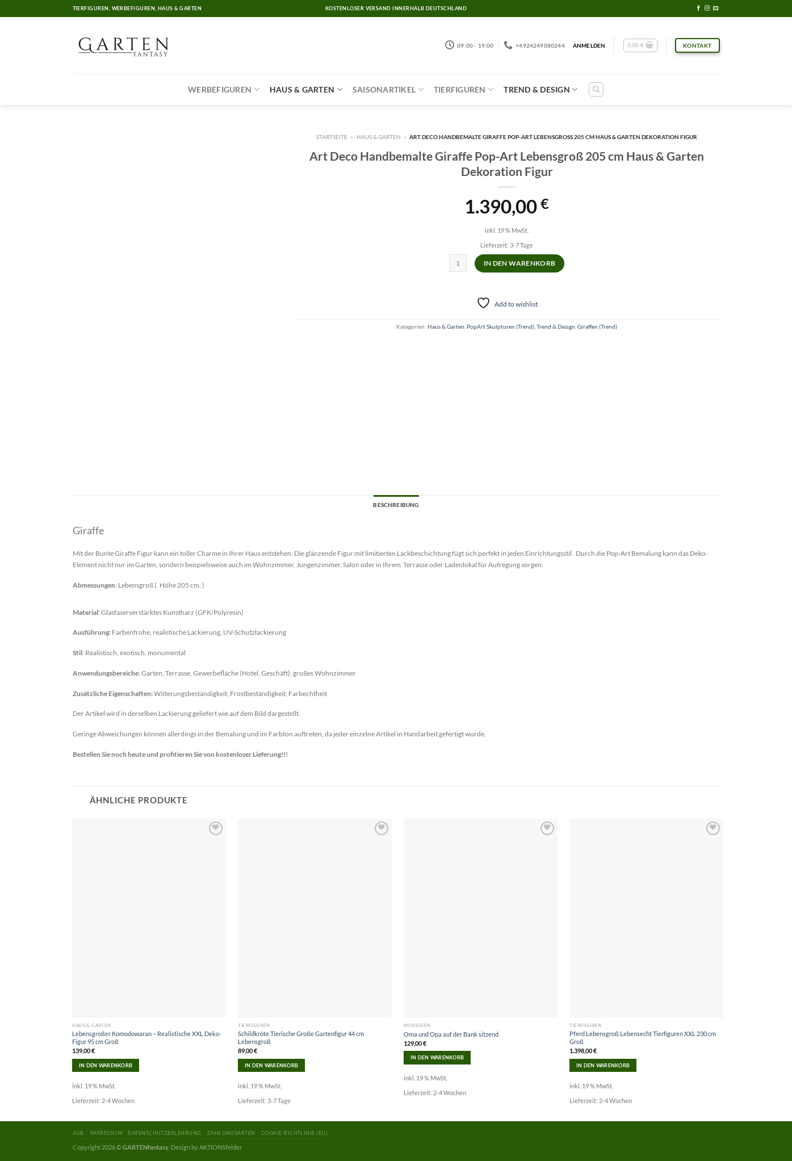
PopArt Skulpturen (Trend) (500, 326)
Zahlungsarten (231, 1133)
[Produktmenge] (458, 263)
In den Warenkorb (520, 263)
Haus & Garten (306, 89)
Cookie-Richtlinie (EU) (294, 1133)
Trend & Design (540, 89)
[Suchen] (596, 89)
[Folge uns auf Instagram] (707, 8)
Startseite (331, 136)
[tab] (395, 505)
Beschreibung (395, 504)
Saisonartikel (388, 89)
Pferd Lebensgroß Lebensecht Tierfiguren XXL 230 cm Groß (642, 1037)
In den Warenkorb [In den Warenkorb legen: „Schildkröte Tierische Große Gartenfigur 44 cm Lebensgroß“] (271, 1065)
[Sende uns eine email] (715, 8)
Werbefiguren (223, 89)
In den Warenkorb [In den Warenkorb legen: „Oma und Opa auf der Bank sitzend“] (437, 1057)
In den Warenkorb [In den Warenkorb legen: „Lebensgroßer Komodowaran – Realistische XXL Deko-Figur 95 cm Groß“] (105, 1065)
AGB (78, 1133)
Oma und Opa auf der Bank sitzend (451, 1034)
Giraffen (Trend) (597, 326)
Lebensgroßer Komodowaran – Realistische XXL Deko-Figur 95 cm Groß (146, 1037)
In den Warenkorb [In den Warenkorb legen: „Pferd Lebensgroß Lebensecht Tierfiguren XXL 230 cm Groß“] (603, 1065)
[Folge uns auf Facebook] (698, 8)
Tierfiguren (463, 89)
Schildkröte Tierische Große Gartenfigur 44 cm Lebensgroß (301, 1037)
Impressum (106, 1133)
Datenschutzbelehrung (164, 1133)
